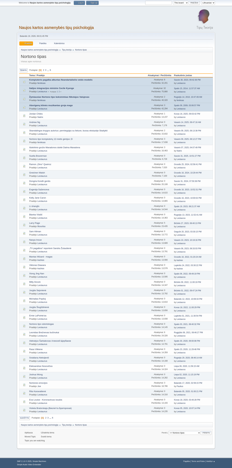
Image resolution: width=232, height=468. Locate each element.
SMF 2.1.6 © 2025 (24, 461)
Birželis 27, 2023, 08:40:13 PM (187, 223)
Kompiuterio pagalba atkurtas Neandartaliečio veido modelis (61, 80)
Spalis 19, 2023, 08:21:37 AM (187, 206)
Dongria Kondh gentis (39, 181)
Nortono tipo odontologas (41, 324)
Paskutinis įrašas (184, 75)
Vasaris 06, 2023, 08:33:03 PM (187, 248)
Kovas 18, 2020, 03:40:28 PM (187, 400)
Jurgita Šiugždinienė (39, 307)
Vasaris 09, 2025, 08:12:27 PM (187, 139)
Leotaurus (181, 83)
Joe (39, 386)
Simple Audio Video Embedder (29, 465)
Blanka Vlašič (35, 214)
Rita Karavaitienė (37, 391)
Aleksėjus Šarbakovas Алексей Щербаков (50, 341)
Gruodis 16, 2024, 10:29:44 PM (188, 173)
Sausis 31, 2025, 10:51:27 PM (187, 156)
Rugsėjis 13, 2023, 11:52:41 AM (188, 215)
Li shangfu (34, 206)
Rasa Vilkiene (36, 349)
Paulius (180, 386)
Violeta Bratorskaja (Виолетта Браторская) (50, 408)
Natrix (40, 117)
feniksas (41, 83)
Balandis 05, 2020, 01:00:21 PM (188, 391)
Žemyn (23, 70)
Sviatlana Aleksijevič (39, 357)
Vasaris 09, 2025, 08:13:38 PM (187, 131)
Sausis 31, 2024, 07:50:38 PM (187, 181)
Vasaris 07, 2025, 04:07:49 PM (187, 147)
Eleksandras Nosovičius (41, 366)
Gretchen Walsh (37, 172)
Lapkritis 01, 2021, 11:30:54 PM (188, 316)
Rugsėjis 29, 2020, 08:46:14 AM (188, 358)
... (48, 70)
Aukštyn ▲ (210, 461)
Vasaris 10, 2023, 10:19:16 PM (187, 240)
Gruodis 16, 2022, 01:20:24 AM (187, 257)
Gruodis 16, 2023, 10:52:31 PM (188, 189)
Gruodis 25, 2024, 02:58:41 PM (188, 164)
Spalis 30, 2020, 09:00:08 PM (187, 341)
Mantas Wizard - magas (40, 256)
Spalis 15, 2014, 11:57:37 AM (187, 88)
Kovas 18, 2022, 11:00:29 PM (187, 307)
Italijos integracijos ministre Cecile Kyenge (51, 88)
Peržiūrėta (166, 75)
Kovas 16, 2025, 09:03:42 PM (187, 114)
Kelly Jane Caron (37, 198)
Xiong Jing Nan (36, 273)
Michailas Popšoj (37, 299)
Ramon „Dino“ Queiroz (40, 164)
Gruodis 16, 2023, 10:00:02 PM (188, 198)
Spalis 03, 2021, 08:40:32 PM (187, 324)
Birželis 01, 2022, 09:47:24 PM (187, 290)
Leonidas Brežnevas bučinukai (44, 332)
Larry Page (34, 223)
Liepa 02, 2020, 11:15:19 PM (186, 374)
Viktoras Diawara (37, 265)
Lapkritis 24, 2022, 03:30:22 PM (188, 265)
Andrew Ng (34, 122)
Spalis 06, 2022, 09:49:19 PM (187, 274)
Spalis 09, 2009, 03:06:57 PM (187, 105)
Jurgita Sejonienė (37, 290)
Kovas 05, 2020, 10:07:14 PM (187, 408)
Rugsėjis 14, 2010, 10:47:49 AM (188, 97)
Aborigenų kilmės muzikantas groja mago (51, 105)
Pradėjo (41, 75)
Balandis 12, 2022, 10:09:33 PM (188, 299)
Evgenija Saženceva (39, 189)
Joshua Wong (36, 374)
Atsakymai (153, 75)
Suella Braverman (38, 156)
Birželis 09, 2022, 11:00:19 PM (187, 282)
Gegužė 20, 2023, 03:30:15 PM (188, 232)
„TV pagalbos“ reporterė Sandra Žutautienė (50, 248)
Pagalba (186, 461)
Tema (32, 75)
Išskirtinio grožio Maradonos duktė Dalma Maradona (54, 147)
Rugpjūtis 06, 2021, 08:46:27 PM (188, 332)
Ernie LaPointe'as (37, 315)
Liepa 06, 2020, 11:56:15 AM (186, 366)
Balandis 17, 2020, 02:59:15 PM (188, 383)
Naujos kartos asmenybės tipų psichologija (56, 27)
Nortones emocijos (38, 383)
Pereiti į (165, 433)
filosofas (41, 226)
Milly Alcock (35, 282)
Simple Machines (39, 461)
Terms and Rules (198, 461)
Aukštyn (24, 418)
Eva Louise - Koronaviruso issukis (45, 400)
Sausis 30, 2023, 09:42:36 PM (187, 80)
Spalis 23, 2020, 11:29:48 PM (187, 349)
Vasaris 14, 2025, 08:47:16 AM (187, 122)
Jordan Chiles (36, 114)
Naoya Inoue (35, 240)
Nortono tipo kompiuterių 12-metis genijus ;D (51, 139)
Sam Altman (35, 231)
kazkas (40, 260)
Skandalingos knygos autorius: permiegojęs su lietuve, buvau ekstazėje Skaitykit (68, 130)
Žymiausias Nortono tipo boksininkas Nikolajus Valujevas (59, 97)
